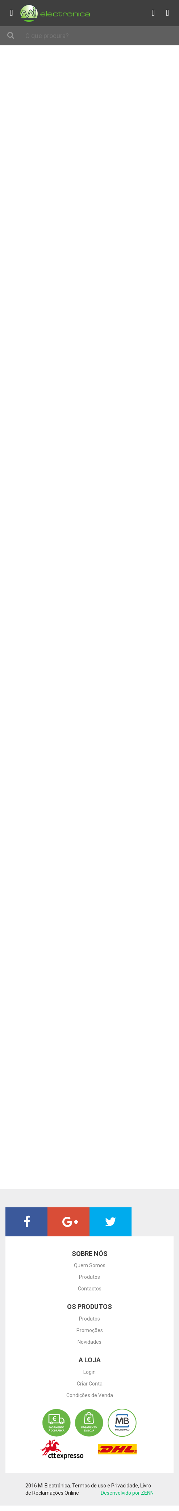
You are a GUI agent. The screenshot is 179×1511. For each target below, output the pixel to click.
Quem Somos (89, 1265)
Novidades (89, 1342)
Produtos (89, 1277)
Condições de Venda (89, 1395)
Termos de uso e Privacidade (105, 1486)
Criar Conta (90, 1384)
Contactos (89, 1289)
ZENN (147, 1493)
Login (89, 1372)
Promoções (89, 1330)
